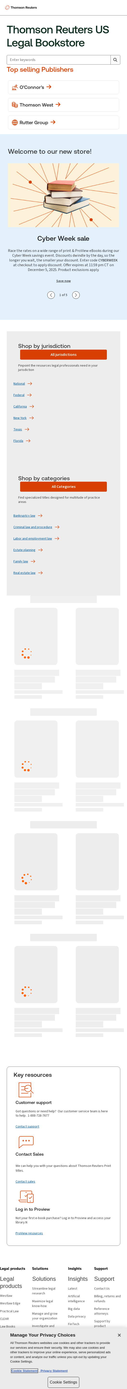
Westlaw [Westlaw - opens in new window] (6, 1295)
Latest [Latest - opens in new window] (72, 1288)
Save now (63, 281)
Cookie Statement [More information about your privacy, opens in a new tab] (25, 1371)
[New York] (20, 418)
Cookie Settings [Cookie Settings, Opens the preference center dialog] (63, 1382)
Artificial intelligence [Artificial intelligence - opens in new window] (76, 1298)
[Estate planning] (24, 550)
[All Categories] (63, 487)
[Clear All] (106, 59)
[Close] (119, 1335)
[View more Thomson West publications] (63, 105)
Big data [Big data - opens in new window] (74, 1309)
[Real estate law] (24, 573)
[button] (12, 1269)
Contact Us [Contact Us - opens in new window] (102, 1288)
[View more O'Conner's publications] (63, 87)
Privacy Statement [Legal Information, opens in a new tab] (53, 1371)
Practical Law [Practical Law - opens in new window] (9, 1311)
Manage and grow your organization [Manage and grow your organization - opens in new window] (45, 1316)
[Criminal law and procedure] (33, 527)
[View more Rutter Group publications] (63, 122)
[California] (20, 406)
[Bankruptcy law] (24, 516)
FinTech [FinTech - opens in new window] (73, 1324)
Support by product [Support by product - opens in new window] (102, 1323)
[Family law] (21, 561)
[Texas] (18, 429)
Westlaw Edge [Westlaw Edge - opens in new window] (10, 1303)
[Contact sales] (25, 1182)
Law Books (7, 1326)
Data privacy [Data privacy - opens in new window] (77, 1316)
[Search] (115, 59)
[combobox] (63, 60)
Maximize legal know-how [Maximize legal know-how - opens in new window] (42, 1303)
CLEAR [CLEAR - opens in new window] (4, 1319)
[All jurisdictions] (63, 355)
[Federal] (19, 395)
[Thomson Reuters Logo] (22, 7)
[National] (19, 384)
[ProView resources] (29, 1233)
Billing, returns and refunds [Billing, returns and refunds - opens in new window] (107, 1298)
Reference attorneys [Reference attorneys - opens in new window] (102, 1311)
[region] (63, 1358)
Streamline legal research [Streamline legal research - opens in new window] (43, 1291)
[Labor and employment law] (33, 538)
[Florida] (18, 441)
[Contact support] (27, 1126)
